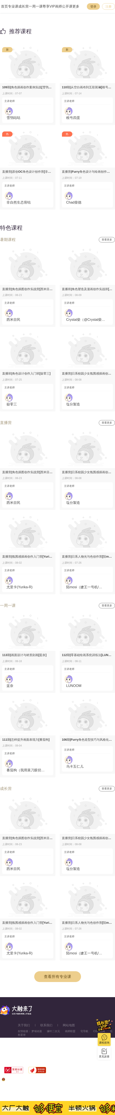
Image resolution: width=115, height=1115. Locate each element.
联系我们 (46, 1025)
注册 (108, 6)
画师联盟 (70, 1031)
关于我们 (24, 1025)
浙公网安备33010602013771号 (22, 1080)
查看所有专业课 (57, 976)
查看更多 (107, 239)
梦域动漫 (36, 1031)
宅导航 (84, 1031)
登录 (93, 6)
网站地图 (69, 1025)
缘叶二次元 (53, 1031)
